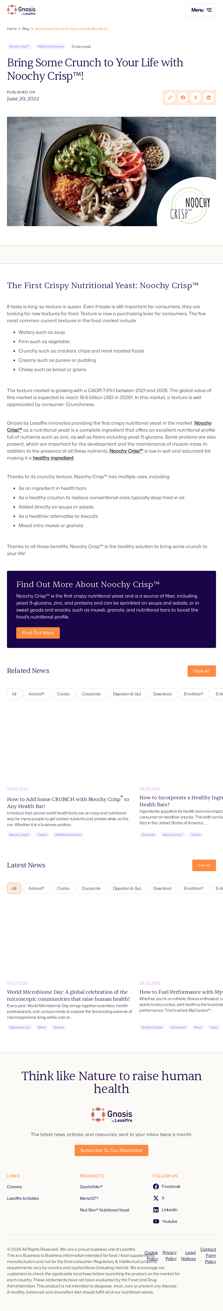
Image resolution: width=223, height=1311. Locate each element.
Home (12, 28)
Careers (14, 1186)
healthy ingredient (53, 458)
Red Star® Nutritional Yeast (104, 1210)
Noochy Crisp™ (126, 451)
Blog (25, 28)
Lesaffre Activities (23, 1198)
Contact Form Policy (208, 1255)
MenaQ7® (89, 1198)
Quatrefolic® (91, 1186)
